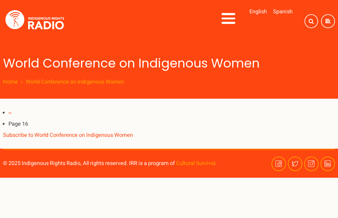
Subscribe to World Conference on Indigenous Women (68, 135)
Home (10, 82)
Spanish (283, 12)
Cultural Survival (195, 163)
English (258, 12)
